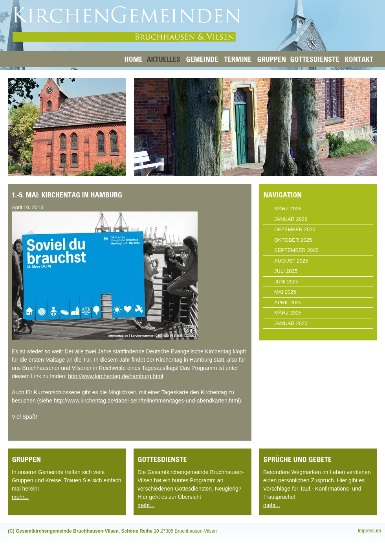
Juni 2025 (286, 282)
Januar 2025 (291, 323)
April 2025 (288, 302)
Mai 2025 (285, 292)
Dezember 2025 (294, 229)
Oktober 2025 (293, 240)
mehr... (20, 497)
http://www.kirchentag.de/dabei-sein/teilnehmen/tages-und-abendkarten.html (146, 400)
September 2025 (296, 250)
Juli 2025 (285, 271)
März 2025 (287, 313)
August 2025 (291, 261)
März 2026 (287, 208)
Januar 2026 (291, 219)
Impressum (369, 530)
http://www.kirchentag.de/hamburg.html (115, 376)
